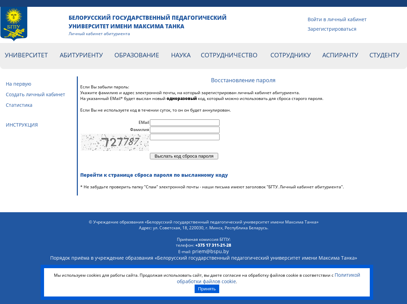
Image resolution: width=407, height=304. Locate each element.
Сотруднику (290, 55)
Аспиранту (340, 55)
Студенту (384, 55)
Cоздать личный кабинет (35, 94)
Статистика (19, 105)
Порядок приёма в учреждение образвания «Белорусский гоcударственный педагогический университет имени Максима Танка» (203, 258)
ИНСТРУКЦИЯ (22, 124)
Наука (181, 55)
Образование (136, 55)
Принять (207, 288)
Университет (26, 55)
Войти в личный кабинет (316, 19)
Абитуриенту (81, 55)
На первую (18, 84)
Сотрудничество (229, 55)
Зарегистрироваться (316, 29)
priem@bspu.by (210, 251)
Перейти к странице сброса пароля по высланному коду (154, 175)
